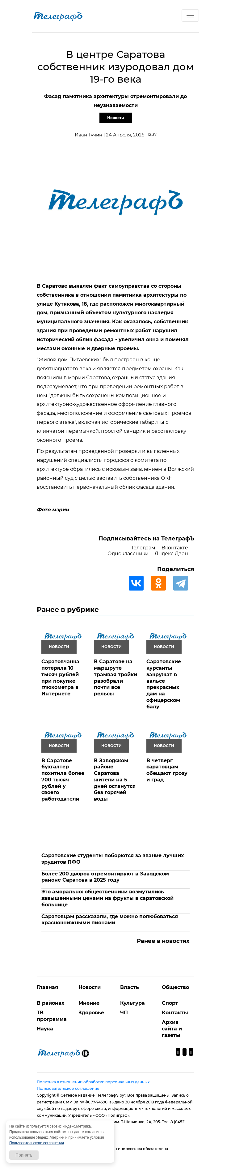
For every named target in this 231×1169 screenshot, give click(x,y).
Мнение (88, 1003)
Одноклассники (128, 554)
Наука (45, 1029)
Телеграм (143, 548)
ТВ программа (52, 1016)
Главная (47, 987)
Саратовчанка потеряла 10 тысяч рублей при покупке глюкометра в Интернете (60, 678)
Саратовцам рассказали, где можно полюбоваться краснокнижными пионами (109, 919)
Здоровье (91, 1013)
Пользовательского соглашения (36, 1143)
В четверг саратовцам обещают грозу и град (166, 770)
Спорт (170, 1003)
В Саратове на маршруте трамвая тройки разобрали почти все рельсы (115, 678)
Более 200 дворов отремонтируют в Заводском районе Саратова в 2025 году (105, 877)
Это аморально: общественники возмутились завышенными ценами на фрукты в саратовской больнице (107, 898)
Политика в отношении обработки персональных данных (93, 1082)
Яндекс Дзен (171, 554)
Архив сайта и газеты (172, 1028)
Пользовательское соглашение (68, 1088)
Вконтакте (175, 548)
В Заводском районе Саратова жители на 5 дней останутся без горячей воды (115, 780)
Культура (132, 1003)
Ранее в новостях (163, 941)
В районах (50, 1003)
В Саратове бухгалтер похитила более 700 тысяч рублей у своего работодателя (62, 780)
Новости (115, 117)
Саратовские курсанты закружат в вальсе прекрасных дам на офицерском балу (163, 684)
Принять (23, 1155)
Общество (175, 987)
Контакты (175, 1013)
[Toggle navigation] (190, 15)
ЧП (124, 1013)
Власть (129, 987)
